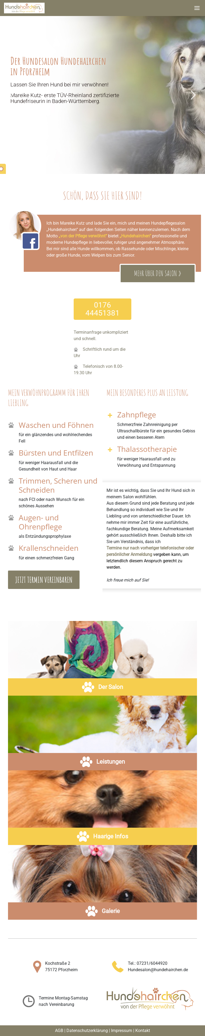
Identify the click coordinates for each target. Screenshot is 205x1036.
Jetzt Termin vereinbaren (43, 580)
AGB (59, 1030)
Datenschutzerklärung (87, 1030)
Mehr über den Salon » (157, 274)
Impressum (121, 1030)
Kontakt (142, 1030)
